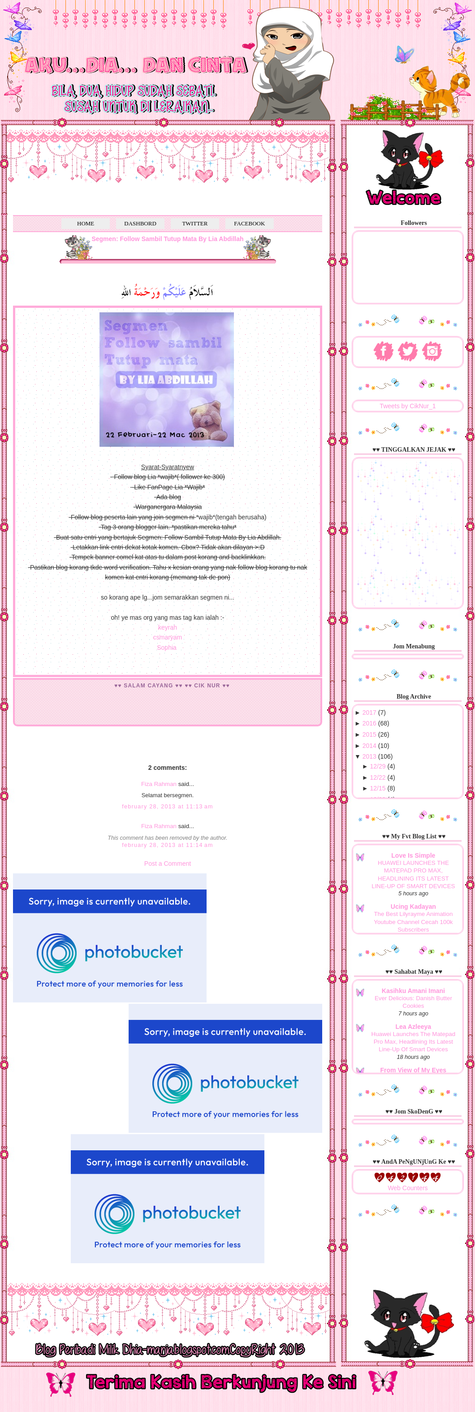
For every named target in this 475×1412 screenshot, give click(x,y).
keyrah (167, 627)
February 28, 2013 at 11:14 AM (167, 845)
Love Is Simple (413, 855)
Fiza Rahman (159, 784)
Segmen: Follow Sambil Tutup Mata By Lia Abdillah (167, 238)
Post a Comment (167, 863)
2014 (369, 745)
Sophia (167, 647)
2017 (369, 712)
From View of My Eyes (413, 1070)
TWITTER (194, 223)
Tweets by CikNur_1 (408, 406)
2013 (369, 756)
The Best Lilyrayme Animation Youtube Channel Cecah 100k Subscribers (413, 922)
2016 (369, 723)
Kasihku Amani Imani (413, 990)
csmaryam (167, 637)
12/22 (378, 777)
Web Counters (408, 1188)
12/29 (378, 766)
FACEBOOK (249, 223)
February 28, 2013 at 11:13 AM (167, 806)
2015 (369, 734)
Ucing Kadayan (413, 906)
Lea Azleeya (414, 1026)
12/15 (378, 788)
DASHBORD (140, 223)
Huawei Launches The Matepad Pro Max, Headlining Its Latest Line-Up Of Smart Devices (413, 1042)
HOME (85, 223)
